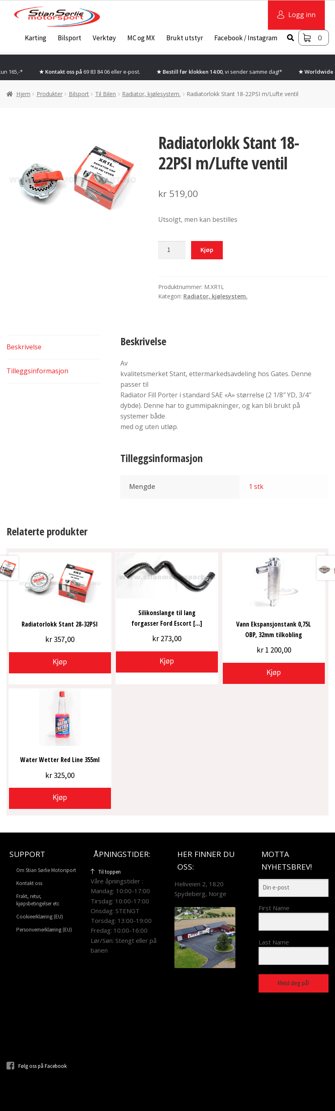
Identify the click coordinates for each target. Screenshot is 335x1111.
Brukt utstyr (184, 37)
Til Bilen (105, 94)
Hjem (23, 94)
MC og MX (141, 37)
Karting (35, 37)
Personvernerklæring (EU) (44, 929)
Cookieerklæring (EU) (39, 916)
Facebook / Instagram (245, 37)
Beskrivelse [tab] (24, 346)
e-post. (131, 71)
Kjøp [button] (59, 661)
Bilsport (69, 37)
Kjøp (206, 249)
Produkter (50, 94)
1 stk (256, 486)
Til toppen (106, 871)
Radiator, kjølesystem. (151, 94)
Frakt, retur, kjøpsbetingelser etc (37, 900)
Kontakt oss (29, 883)
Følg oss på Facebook (37, 1066)
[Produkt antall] (172, 250)
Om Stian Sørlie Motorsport (46, 870)
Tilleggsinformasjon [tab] (37, 370)
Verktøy (104, 37)
